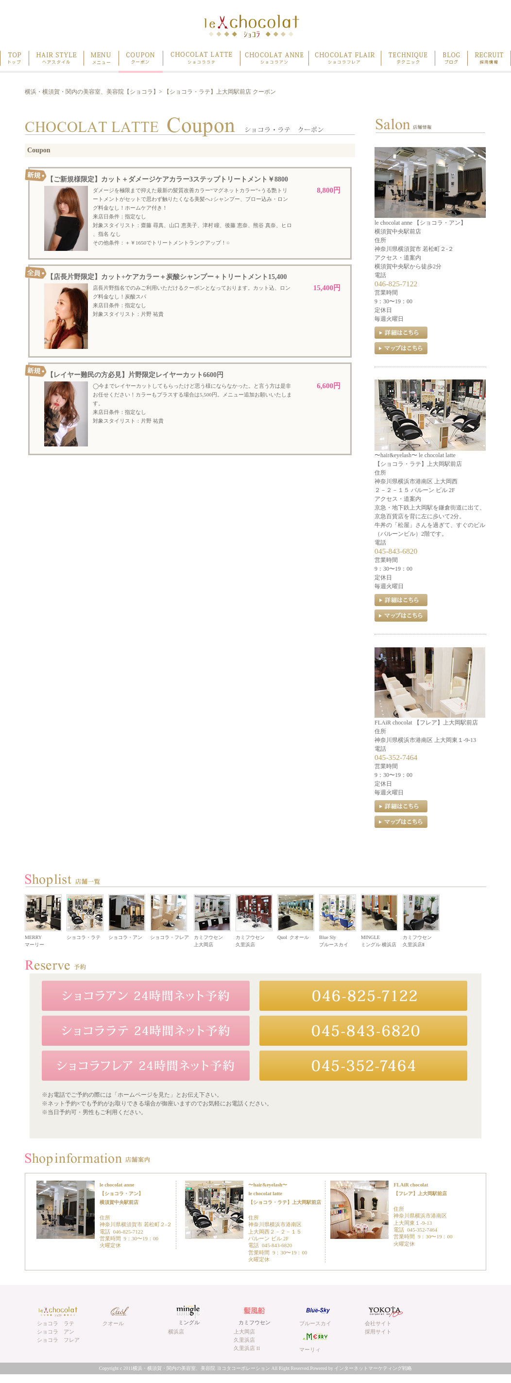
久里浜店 (244, 1340)
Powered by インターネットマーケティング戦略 (361, 1368)
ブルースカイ (315, 1323)
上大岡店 (244, 1331)
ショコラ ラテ (55, 1323)
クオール (113, 1323)
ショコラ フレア (58, 1340)
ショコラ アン (55, 1331)
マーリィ (310, 1349)
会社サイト (378, 1323)
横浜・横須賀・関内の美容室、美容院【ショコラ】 (92, 91)
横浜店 (176, 1331)
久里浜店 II (247, 1348)
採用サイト (378, 1331)
